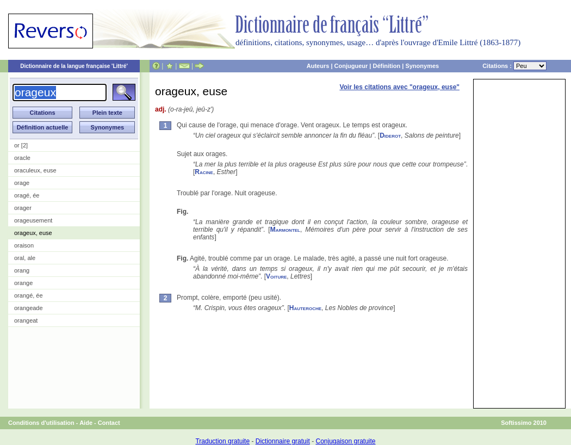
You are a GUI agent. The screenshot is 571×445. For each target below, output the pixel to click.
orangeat (26, 320)
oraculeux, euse (35, 170)
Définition (386, 66)
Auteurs (318, 66)
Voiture (276, 276)
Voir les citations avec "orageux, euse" (399, 87)
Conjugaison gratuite (345, 441)
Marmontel (285, 229)
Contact (109, 422)
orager (23, 208)
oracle (22, 157)
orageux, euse (33, 233)
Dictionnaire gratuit (283, 441)
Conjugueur (351, 66)
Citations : (514, 66)
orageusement (33, 220)
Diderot (390, 135)
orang (21, 270)
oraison (24, 245)
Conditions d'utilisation (41, 422)
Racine (204, 172)
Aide (85, 422)
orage (21, 183)
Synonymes (422, 66)
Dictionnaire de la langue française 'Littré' (74, 66)
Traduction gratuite (222, 441)
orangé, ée (28, 295)
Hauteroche (305, 308)
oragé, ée (26, 195)
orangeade (28, 308)
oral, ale (24, 258)
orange (23, 283)
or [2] (21, 145)
